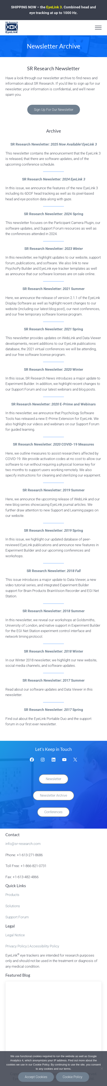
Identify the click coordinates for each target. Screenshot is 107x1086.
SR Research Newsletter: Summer (53, 289)
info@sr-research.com (23, 843)
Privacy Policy (16, 945)
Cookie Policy (72, 1077)
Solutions (12, 905)
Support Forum (17, 916)
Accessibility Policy (44, 945)
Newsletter (53, 779)
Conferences (53, 812)
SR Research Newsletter (53, 144)
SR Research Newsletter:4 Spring (53, 214)
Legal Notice (15, 934)
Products (12, 894)
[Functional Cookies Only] (102, 1068)
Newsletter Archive (53, 795)
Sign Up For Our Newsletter (53, 109)
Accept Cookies (36, 1077)
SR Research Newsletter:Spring (53, 329)
